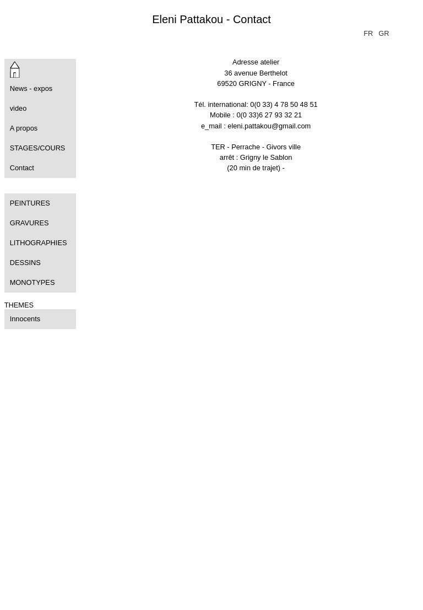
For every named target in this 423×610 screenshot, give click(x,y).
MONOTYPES (32, 282)
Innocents (25, 319)
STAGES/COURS (38, 148)
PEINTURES (30, 203)
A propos (24, 128)
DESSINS (25, 262)
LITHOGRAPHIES (38, 243)
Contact (22, 168)
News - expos (31, 88)
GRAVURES (29, 223)
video (18, 108)
